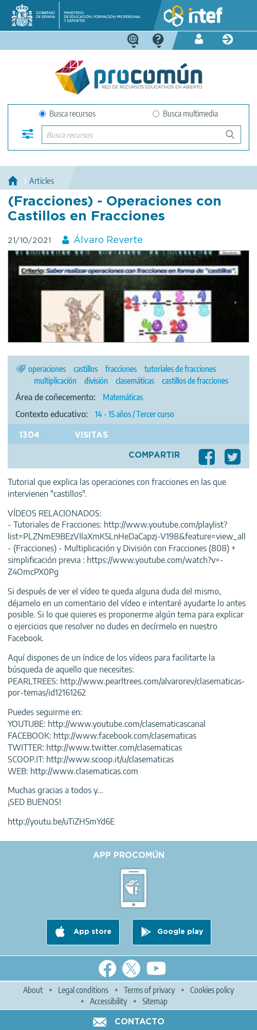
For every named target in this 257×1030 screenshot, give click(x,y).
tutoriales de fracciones (180, 369)
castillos (86, 369)
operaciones (47, 369)
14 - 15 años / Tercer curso (134, 414)
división (96, 381)
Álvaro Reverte (108, 240)
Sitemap (155, 1001)
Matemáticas (123, 397)
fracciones (121, 369)
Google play (180, 932)
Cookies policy (212, 990)
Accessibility (108, 1001)
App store (91, 932)
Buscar (234, 138)
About (33, 990)
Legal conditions (83, 990)
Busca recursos (67, 113)
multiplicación (55, 381)
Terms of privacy (149, 990)
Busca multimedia (185, 113)
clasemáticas (135, 381)
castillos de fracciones (195, 381)
